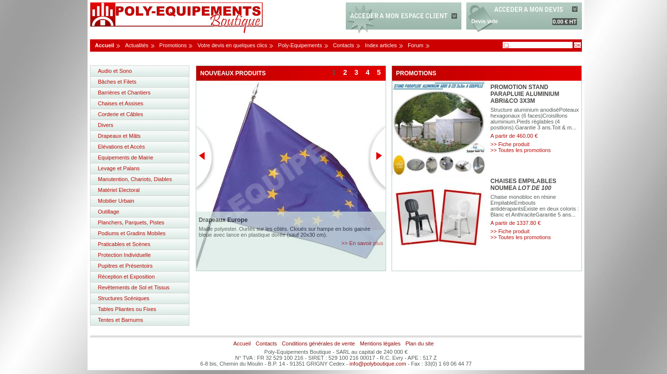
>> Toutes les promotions (520, 150)
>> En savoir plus (362, 243)
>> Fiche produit (510, 144)
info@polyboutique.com (378, 364)
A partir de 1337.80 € (515, 223)
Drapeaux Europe (223, 220)
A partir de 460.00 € (514, 136)
